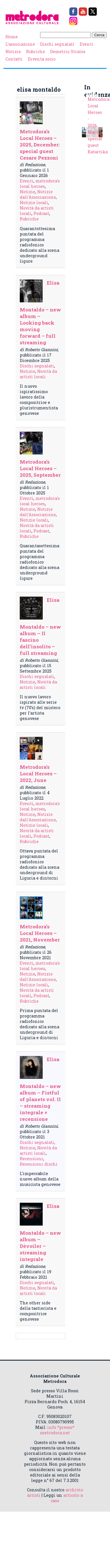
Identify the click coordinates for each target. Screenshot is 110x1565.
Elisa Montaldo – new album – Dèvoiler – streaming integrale (40, 1232)
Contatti (14, 59)
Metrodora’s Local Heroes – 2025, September (40, 468)
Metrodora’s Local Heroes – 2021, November (40, 933)
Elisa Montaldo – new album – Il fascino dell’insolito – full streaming (40, 626)
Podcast (41, 213)
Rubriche (35, 51)
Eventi (86, 44)
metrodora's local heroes (40, 183)
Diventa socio (42, 59)
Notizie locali (34, 202)
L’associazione (20, 44)
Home (11, 36)
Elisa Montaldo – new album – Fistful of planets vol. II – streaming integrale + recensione (40, 1089)
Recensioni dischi (39, 1164)
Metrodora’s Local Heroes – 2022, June (38, 773)
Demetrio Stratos (67, 51)
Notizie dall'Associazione (38, 194)
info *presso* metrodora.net (57, 1430)
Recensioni (31, 1158)
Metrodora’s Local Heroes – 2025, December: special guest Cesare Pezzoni (40, 144)
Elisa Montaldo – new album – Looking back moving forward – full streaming (40, 312)
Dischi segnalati (57, 44)
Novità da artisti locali (38, 374)
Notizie (13, 51)
